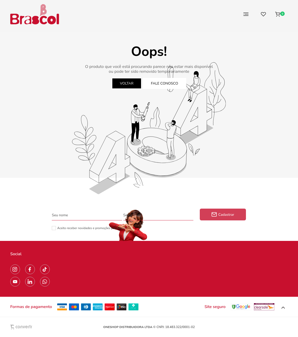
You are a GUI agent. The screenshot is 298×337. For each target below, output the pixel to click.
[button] (283, 307)
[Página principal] (34, 14)
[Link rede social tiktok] (45, 269)
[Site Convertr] (33, 327)
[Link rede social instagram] (15, 269)
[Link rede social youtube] (15, 282)
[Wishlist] (263, 14)
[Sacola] (280, 14)
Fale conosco (164, 83)
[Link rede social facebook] (30, 269)
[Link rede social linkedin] (30, 282)
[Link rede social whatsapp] (45, 282)
